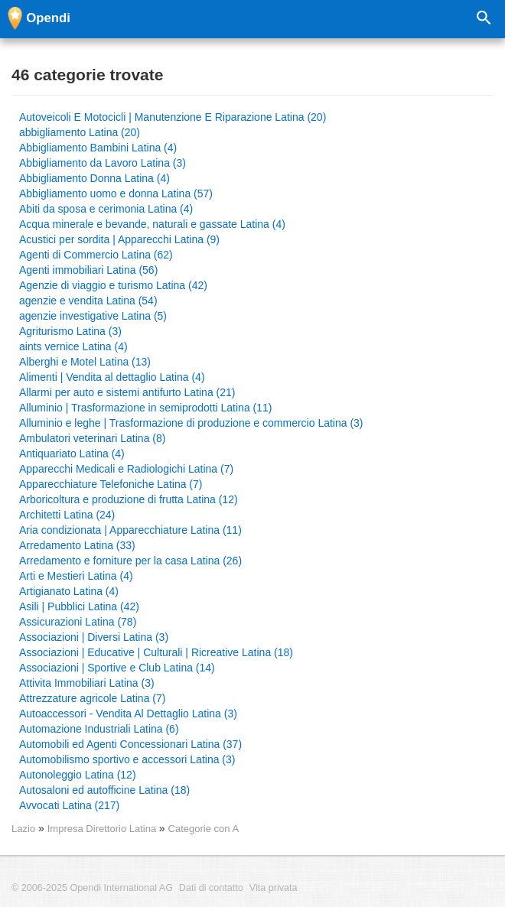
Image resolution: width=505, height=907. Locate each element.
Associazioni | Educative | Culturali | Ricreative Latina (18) (156, 652)
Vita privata (273, 888)
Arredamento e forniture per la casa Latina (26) (130, 560)
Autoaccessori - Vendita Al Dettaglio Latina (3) (128, 713)
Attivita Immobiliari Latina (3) (87, 683)
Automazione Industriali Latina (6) (99, 729)
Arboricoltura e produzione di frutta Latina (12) (128, 499)
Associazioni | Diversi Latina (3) (93, 637)
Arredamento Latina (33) (77, 545)
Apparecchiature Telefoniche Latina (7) (110, 484)
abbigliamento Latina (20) (79, 132)
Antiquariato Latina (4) (72, 453)
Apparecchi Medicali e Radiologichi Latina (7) (126, 469)
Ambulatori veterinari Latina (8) (92, 438)
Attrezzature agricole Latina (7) (92, 698)
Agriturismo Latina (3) (70, 331)
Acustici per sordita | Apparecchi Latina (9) (119, 239)
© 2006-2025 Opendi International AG (92, 888)
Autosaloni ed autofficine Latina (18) (104, 790)
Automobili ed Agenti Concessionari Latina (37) (130, 744)
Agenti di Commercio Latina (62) (96, 255)
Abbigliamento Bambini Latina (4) (98, 147)
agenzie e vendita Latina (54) (88, 300)
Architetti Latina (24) (67, 515)
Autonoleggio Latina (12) (77, 775)
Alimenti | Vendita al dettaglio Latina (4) (112, 377)
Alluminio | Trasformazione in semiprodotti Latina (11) (145, 407)
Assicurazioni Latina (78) (77, 622)
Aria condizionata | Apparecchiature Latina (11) (130, 530)
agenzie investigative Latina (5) (93, 316)
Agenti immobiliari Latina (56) (88, 270)
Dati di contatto (211, 888)
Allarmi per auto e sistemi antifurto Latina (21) (127, 392)
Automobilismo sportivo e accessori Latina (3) (127, 759)
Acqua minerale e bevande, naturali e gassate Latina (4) (152, 224)
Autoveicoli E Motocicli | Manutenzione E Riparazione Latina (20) (172, 117)
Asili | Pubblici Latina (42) (79, 606)
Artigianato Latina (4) (69, 591)
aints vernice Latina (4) (73, 346)
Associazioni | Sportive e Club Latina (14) (117, 668)
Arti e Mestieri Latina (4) (76, 576)
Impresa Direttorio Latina (103, 828)
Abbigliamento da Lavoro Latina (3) (102, 163)
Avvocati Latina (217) (69, 805)
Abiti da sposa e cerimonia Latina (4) (106, 209)
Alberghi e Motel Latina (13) (85, 362)
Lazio (23, 828)
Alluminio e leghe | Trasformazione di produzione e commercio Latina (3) (191, 423)
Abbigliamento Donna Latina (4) (94, 178)
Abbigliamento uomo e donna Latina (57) (116, 193)
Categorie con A (203, 828)
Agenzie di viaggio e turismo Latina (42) (113, 285)
